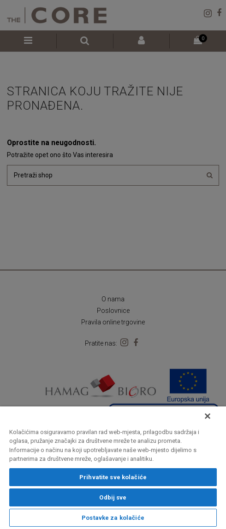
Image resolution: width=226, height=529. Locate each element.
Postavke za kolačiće (113, 517)
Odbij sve (112, 497)
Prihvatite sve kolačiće (113, 477)
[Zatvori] (207, 416)
